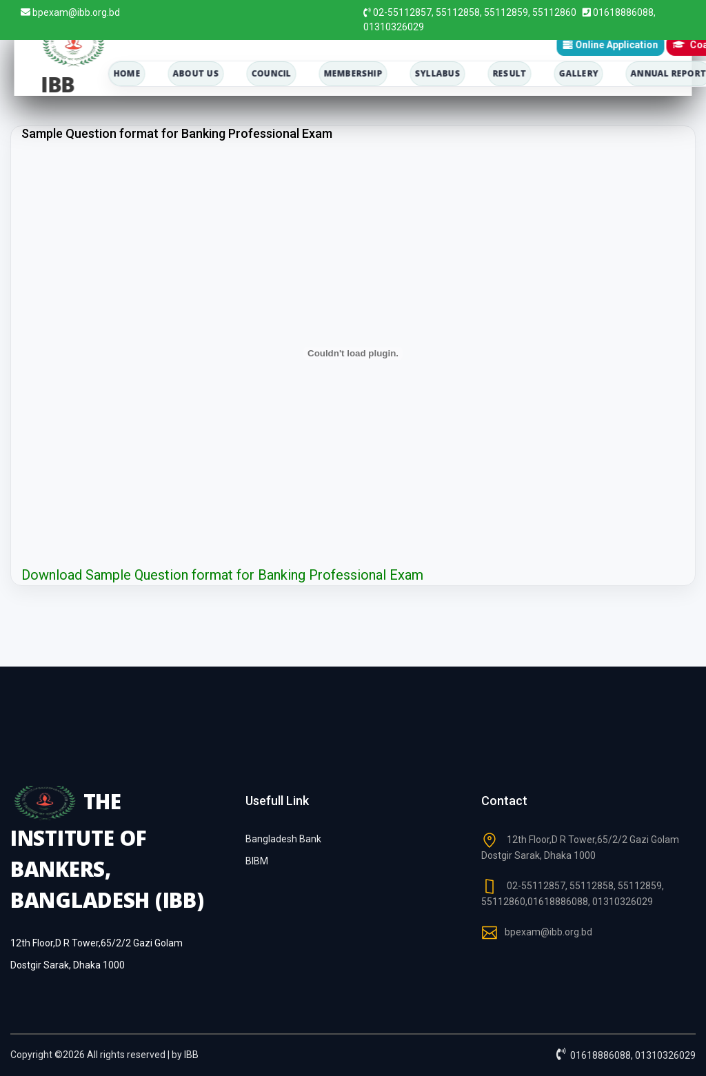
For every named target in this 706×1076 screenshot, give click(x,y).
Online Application (610, 44)
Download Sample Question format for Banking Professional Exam (222, 575)
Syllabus (437, 73)
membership (352, 73)
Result (509, 73)
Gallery (578, 73)
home (126, 73)
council (271, 73)
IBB (191, 1054)
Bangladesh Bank (283, 838)
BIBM (256, 860)
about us (195, 73)
